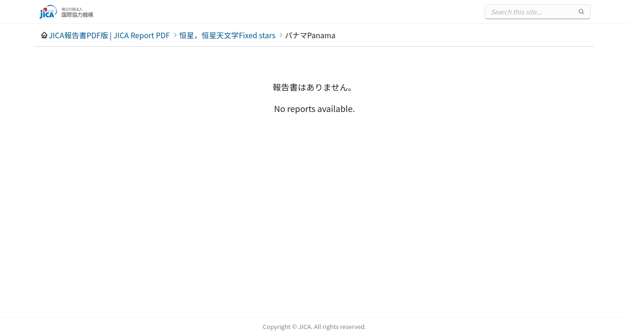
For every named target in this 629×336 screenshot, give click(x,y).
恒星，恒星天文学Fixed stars (227, 35)
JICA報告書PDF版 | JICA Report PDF (109, 35)
